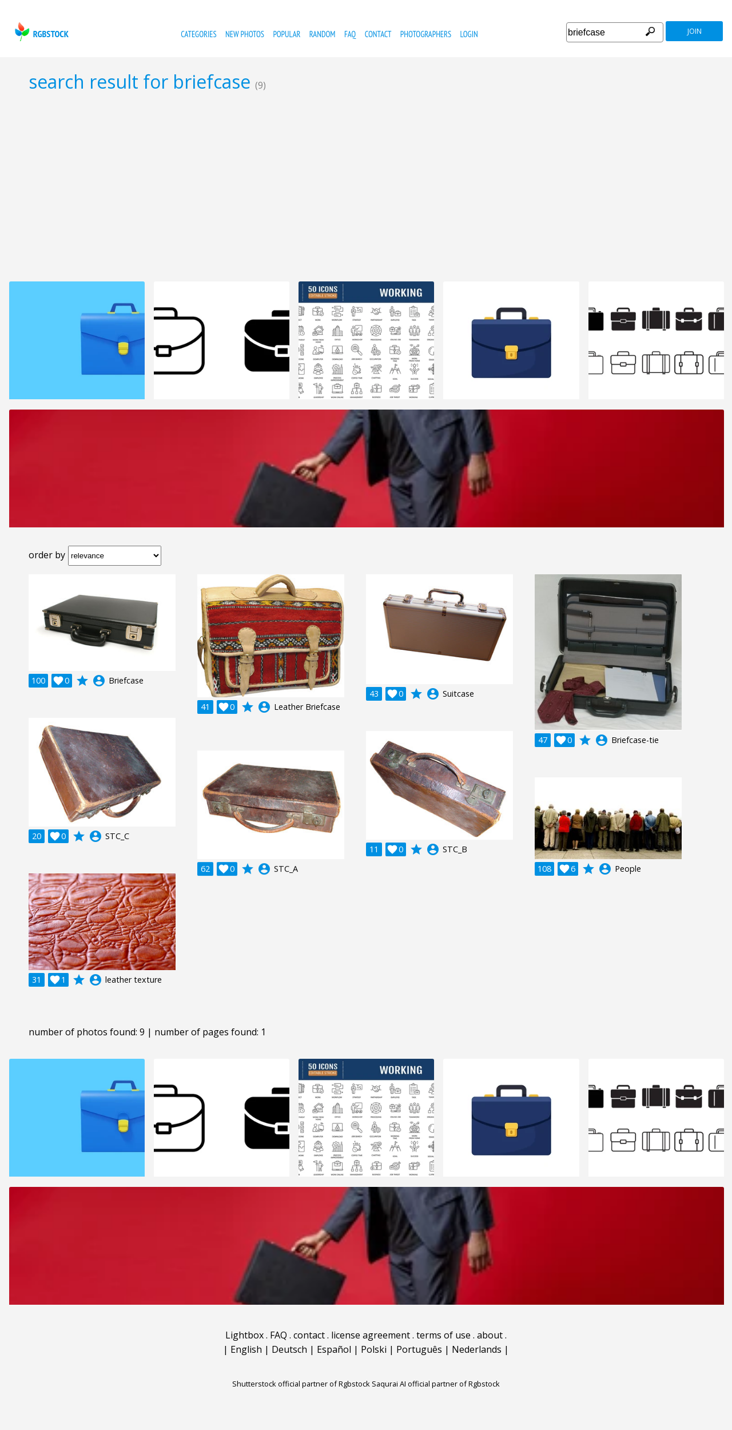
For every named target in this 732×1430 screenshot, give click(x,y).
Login (469, 34)
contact (378, 34)
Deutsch (289, 1349)
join (694, 31)
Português (419, 1349)
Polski (374, 1349)
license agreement (370, 1335)
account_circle (99, 681)
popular (286, 34)
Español (334, 1349)
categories (198, 34)
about (490, 1335)
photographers (425, 34)
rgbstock (40, 31)
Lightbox (244, 1335)
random (322, 34)
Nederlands (477, 1349)
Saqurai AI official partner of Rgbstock (436, 1384)
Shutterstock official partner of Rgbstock (301, 1384)
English (246, 1349)
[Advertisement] (366, 186)
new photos (244, 34)
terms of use (443, 1335)
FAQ (350, 34)
